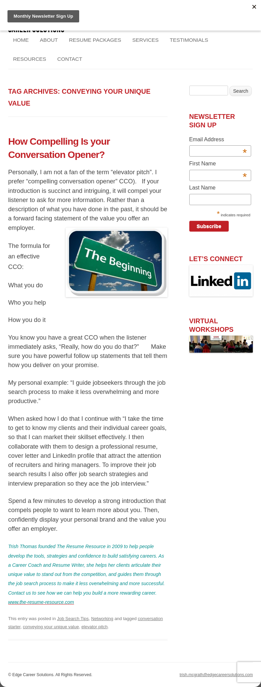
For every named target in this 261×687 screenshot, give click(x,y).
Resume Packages (95, 40)
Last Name (202, 187)
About (49, 40)
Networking (102, 618)
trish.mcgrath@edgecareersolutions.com (216, 674)
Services (145, 40)
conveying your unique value (51, 626)
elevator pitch (94, 626)
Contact (69, 59)
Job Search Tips (73, 618)
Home (21, 40)
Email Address (218, 140)
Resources (29, 59)
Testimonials (189, 40)
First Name (218, 164)
